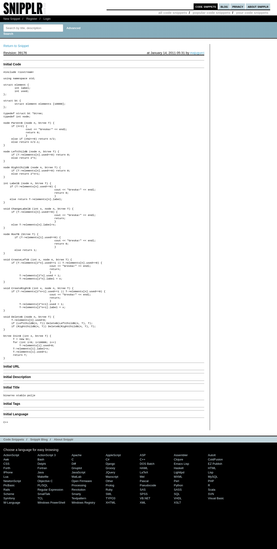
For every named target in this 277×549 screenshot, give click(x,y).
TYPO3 (110, 540)
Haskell (178, 510)
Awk (6, 501)
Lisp (210, 514)
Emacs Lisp (181, 506)
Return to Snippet (16, 46)
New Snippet (11, 18)
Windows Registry (83, 545)
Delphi (41, 506)
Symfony (9, 540)
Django (110, 506)
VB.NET (145, 540)
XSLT (177, 545)
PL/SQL (42, 527)
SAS (143, 532)
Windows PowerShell (51, 545)
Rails (6, 532)
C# (108, 501)
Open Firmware (82, 523)
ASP (143, 497)
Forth (6, 510)
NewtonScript (12, 523)
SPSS (144, 536)
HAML (144, 510)
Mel (142, 519)
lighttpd (179, 514)
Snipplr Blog (39, 481)
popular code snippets (211, 13)
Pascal (144, 523)
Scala (211, 532)
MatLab (76, 519)
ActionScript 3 (46, 497)
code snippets (205, 6)
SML (109, 536)
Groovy (110, 510)
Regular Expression (50, 532)
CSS (6, 506)
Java (40, 514)
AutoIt (212, 497)
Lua (5, 519)
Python (178, 527)
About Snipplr (63, 481)
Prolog (110, 527)
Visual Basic (216, 540)
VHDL (178, 540)
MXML (178, 519)
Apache (77, 497)
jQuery (110, 514)
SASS (178, 532)
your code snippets (252, 13)
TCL (40, 540)
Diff (74, 506)
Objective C (45, 523)
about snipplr (258, 6)
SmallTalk (43, 536)
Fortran (42, 510)
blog (224, 6)
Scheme (8, 536)
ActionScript (11, 497)
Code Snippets (13, 481)
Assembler (181, 497)
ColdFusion (215, 501)
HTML (212, 510)
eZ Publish (215, 506)
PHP (211, 523)
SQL (177, 536)
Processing (79, 527)
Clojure (178, 501)
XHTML (111, 545)
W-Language (11, 545)
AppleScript (113, 497)
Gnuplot (77, 510)
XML (143, 545)
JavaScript (78, 514)
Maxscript (112, 519)
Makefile (42, 519)
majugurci (197, 53)
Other (109, 523)
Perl (176, 523)
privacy (237, 6)
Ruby (109, 532)
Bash (40, 501)
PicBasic (9, 527)
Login (47, 18)
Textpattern (79, 540)
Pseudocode (148, 527)
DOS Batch (147, 506)
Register (31, 18)
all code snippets (172, 13)
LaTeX (144, 514)
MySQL (213, 519)
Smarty (76, 536)
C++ (142, 501)
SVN (211, 536)
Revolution (78, 532)
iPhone (8, 514)
